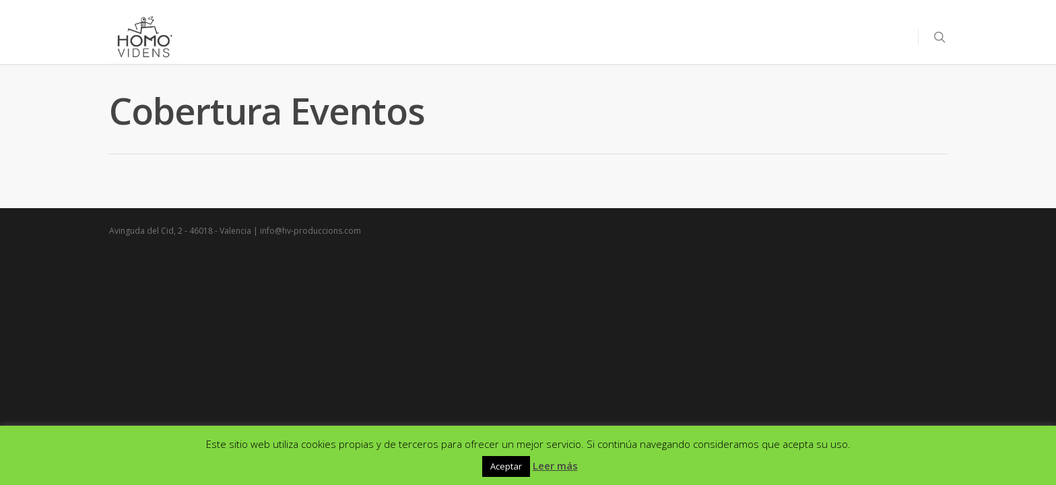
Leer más (555, 465)
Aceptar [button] (506, 466)
